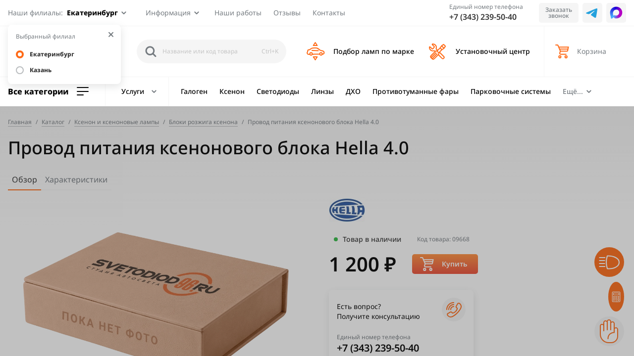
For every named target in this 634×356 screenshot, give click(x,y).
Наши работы (238, 12)
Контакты (329, 12)
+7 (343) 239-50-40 (483, 16)
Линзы (322, 91)
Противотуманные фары (415, 91)
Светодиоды (278, 91)
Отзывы (287, 12)
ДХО (353, 91)
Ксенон (232, 91)
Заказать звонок (558, 12)
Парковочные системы (511, 91)
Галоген (194, 91)
